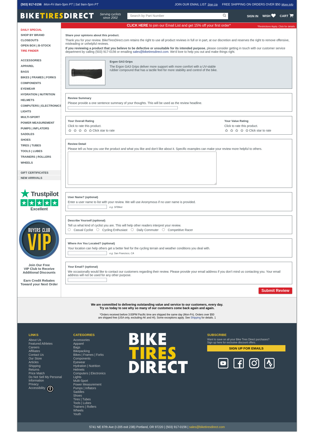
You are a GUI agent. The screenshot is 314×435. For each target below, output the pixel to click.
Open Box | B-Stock (36, 45)
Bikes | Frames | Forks (38, 77)
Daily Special (31, 29)
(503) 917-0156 (31, 4)
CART (287, 16)
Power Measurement (38, 122)
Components (31, 83)
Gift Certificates (34, 172)
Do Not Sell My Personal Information (45, 378)
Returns (34, 369)
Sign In (252, 16)
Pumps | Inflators (35, 128)
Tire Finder (30, 50)
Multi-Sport (30, 117)
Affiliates (34, 351)
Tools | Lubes (31, 151)
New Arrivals (31, 178)
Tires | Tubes (31, 145)
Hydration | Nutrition (38, 94)
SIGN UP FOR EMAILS (246, 348)
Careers (34, 347)
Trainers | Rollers (36, 156)
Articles (34, 362)
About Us (35, 340)
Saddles (27, 134)
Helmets (27, 100)
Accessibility (41, 388)
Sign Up (213, 4)
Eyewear (28, 88)
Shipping (196, 317)
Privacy (34, 384)
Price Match (37, 373)
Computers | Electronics (41, 105)
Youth (77, 414)
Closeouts (29, 40)
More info (287, 4)
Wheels (27, 162)
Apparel (27, 66)
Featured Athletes (41, 343)
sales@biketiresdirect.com (151, 51)
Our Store (35, 358)
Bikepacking (81, 351)
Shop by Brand (32, 35)
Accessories (31, 60)
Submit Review (275, 290)
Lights (26, 111)
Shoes (26, 139)
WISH (270, 16)
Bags (25, 71)
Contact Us (36, 354)
